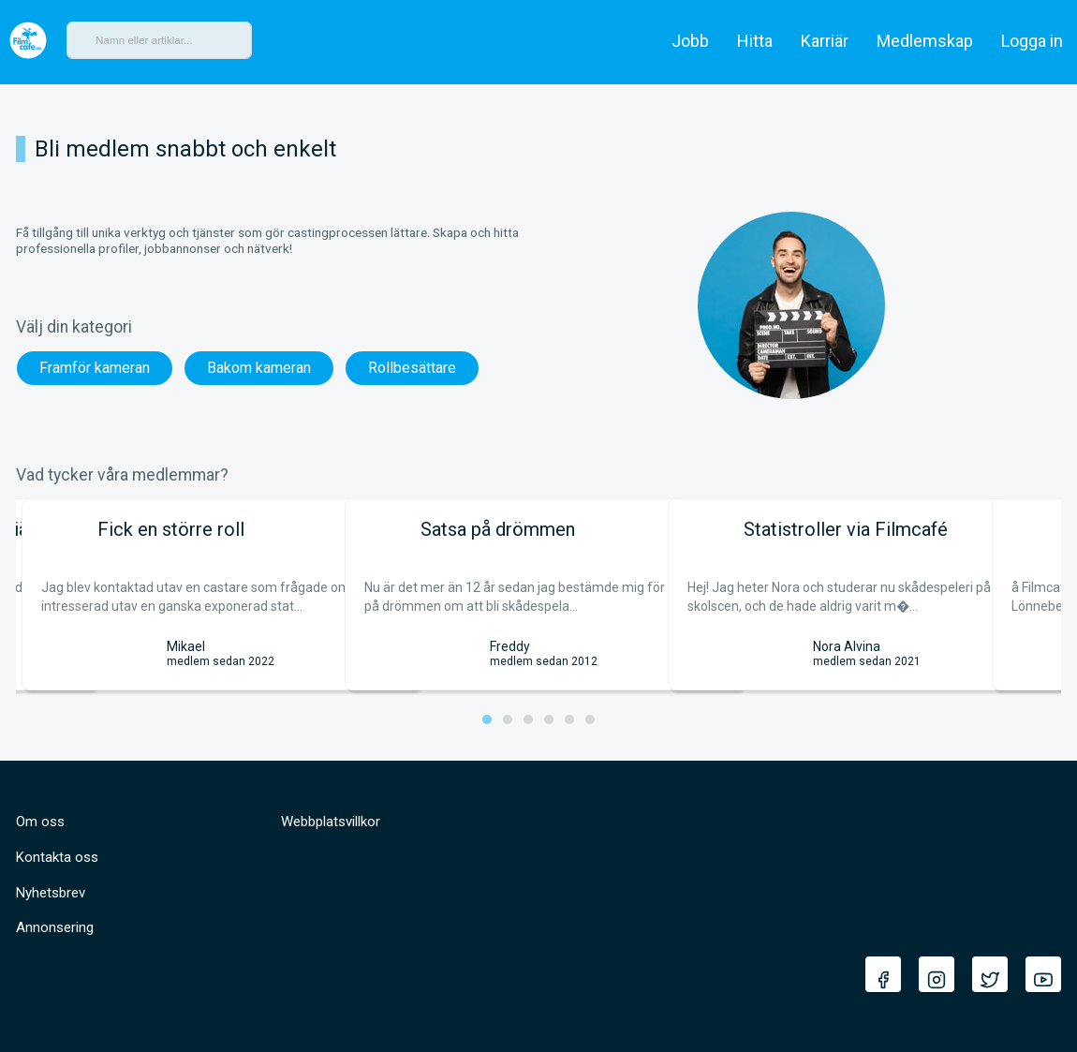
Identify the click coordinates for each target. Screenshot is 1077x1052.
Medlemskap (925, 41)
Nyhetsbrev (50, 892)
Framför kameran (94, 368)
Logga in (1032, 41)
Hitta (755, 41)
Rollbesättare (412, 368)
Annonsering (55, 927)
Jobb (690, 41)
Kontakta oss (57, 857)
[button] (487, 719)
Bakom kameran (259, 368)
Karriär (824, 41)
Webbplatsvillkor (330, 821)
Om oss (40, 821)
